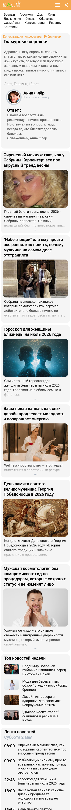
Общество (46, 19)
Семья (52, 14)
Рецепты (55, 23)
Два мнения (12, 19)
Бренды (9, 14)
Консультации (35, 23)
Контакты (11, 27)
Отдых (30, 19)
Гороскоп (26, 14)
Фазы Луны (12, 23)
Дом (40, 14)
